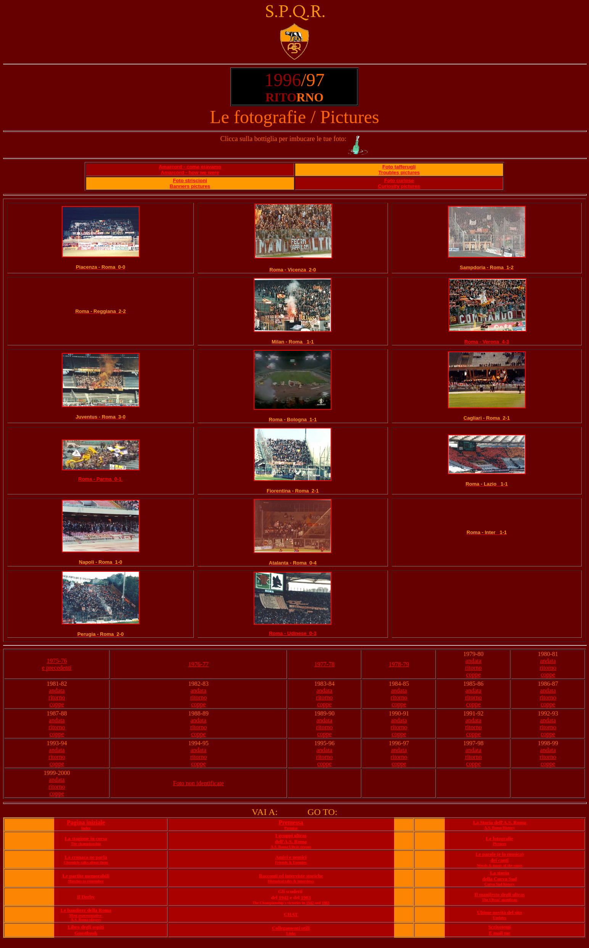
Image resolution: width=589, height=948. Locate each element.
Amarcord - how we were (190, 172)
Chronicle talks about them (86, 862)
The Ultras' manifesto (499, 900)
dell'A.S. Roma (291, 841)
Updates (499, 918)
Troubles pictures (399, 172)
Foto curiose (399, 180)
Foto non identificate (198, 783)
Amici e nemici (290, 857)
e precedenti (57, 667)
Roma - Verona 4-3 (486, 342)
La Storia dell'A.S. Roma (499, 822)
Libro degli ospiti (86, 927)
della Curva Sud (499, 879)
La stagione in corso (86, 838)
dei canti (500, 860)
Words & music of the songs (499, 865)
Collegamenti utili (291, 928)
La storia (499, 873)
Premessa (290, 822)
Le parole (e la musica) (499, 854)
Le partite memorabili (86, 876)
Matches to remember (86, 881)
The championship (86, 844)
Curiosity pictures (399, 186)
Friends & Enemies (290, 862)
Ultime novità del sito (499, 912)
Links (290, 933)
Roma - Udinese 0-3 (292, 633)
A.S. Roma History (499, 828)
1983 (306, 897)
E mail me (499, 933)
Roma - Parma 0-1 (100, 479)
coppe (473, 674)
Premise (290, 828)
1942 (283, 897)
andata (473, 661)
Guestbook (85, 933)
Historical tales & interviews (291, 881)
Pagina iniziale (86, 822)
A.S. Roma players (86, 920)
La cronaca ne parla (85, 857)
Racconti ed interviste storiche (291, 876)
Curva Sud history (499, 884)
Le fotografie (499, 838)
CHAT (291, 914)
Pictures (499, 844)
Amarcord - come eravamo (190, 167)
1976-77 (198, 664)
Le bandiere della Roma (86, 910)
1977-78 (324, 664)
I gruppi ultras (291, 835)
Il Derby (86, 897)
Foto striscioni (190, 180)
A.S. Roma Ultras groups (290, 847)
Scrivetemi (499, 927)
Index (85, 828)
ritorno (473, 667)
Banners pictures (190, 186)
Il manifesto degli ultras (500, 894)
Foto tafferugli (398, 167)
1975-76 (57, 661)
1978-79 (399, 664)
